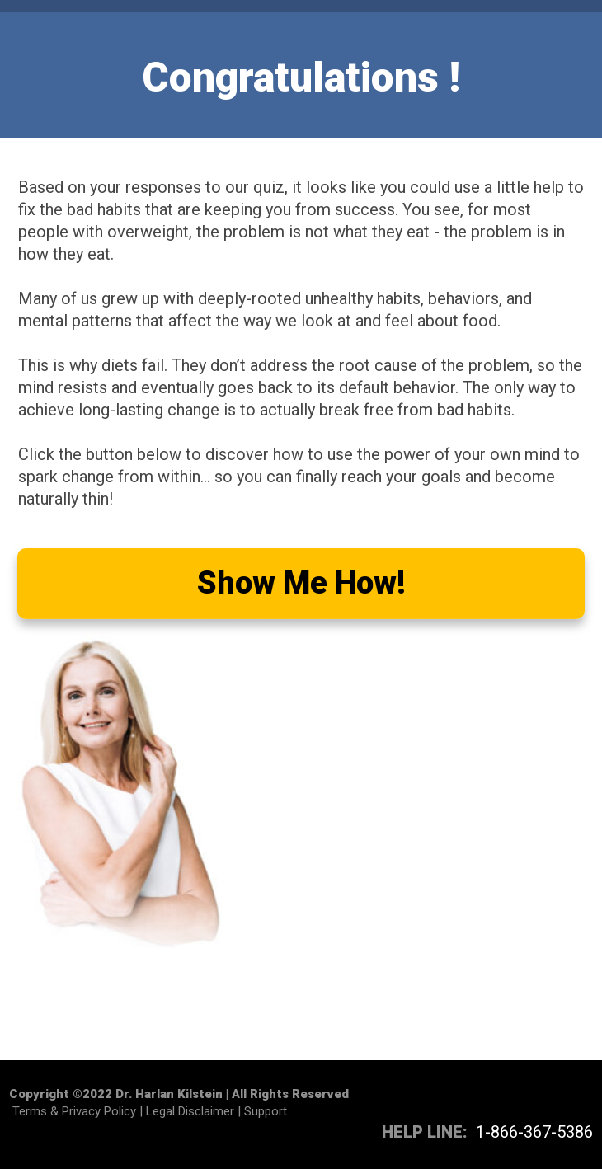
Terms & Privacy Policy (74, 1111)
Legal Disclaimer (190, 1111)
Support (265, 1111)
